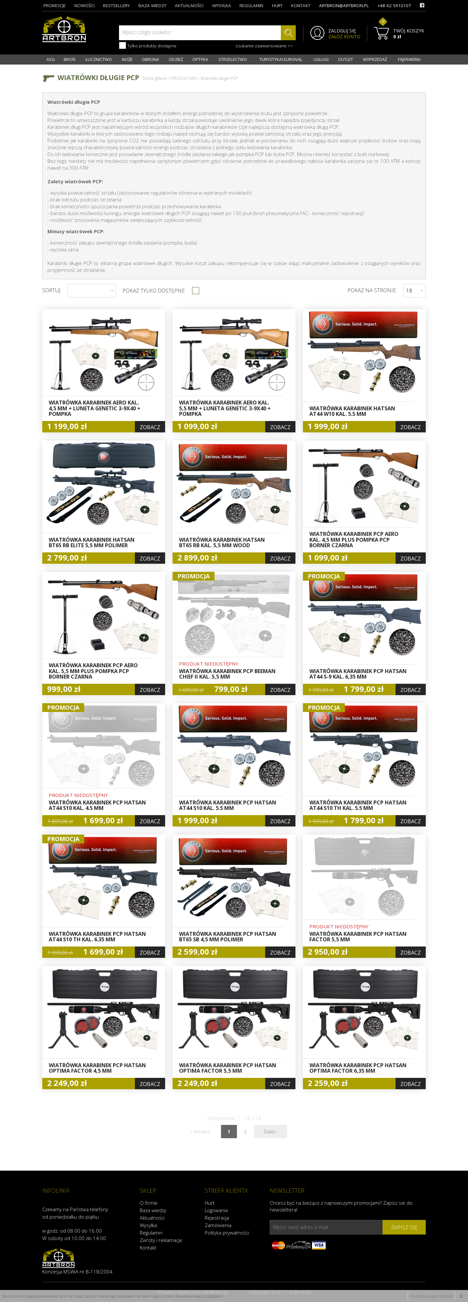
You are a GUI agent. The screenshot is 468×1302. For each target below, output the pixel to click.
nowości (84, 5)
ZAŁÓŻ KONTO (344, 37)
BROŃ (69, 59)
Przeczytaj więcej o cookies (431, 1296)
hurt (277, 5)
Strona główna (154, 78)
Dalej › (270, 1131)
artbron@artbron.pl (344, 5)
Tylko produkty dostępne (147, 45)
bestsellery (116, 5)
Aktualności (152, 1217)
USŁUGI (321, 59)
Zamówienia (218, 1225)
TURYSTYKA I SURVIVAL (280, 59)
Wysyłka (148, 1225)
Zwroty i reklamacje (161, 1240)
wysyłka (221, 5)
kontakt (300, 5)
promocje (55, 5)
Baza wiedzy (153, 1210)
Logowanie (216, 1210)
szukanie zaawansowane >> (264, 46)
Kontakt (148, 1247)
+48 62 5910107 (394, 5)
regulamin (251, 5)
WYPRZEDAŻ (375, 59)
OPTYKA (200, 59)
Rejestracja (217, 1217)
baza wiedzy (152, 5)
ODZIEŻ (176, 59)
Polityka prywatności (227, 1232)
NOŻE (127, 59)
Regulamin (151, 1232)
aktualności (189, 5)
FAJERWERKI (409, 59)
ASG (50, 59)
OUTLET (345, 59)
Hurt (209, 1203)
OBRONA (150, 59)
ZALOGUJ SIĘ (342, 31)
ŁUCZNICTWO (98, 59)
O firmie (149, 1203)
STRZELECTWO (232, 59)
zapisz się (404, 1227)
